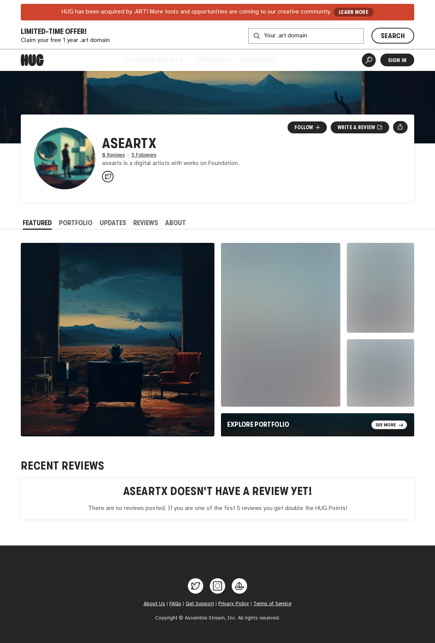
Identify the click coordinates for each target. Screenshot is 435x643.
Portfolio (75, 223)
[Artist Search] (369, 60)
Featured (37, 223)
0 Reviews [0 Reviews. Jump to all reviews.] (113, 155)
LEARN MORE (353, 12)
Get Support (200, 603)
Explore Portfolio (258, 424)
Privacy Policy (233, 603)
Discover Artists (156, 60)
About (175, 223)
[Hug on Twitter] (195, 586)
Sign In (397, 60)
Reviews (145, 223)
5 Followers (143, 155)
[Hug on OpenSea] (239, 586)
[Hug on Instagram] (217, 586)
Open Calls (214, 60)
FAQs (175, 603)
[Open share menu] (400, 127)
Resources (260, 60)
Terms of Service (272, 603)
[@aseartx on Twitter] (108, 176)
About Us (154, 603)
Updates (113, 223)
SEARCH (393, 36)
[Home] (32, 60)
